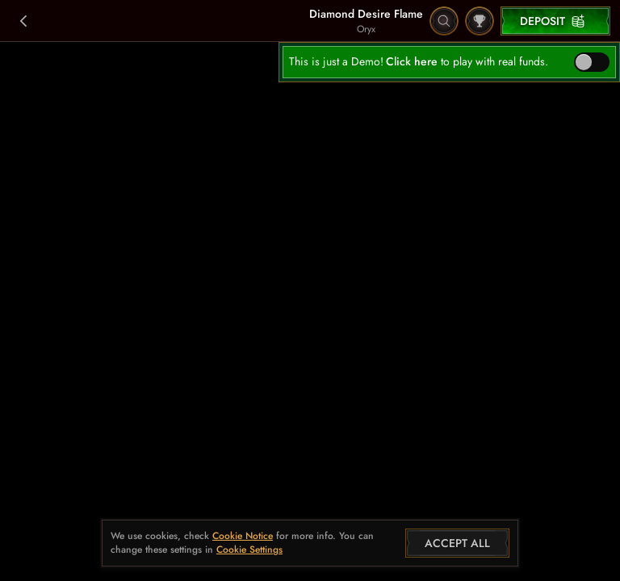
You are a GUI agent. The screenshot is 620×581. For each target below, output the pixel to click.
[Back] (24, 21)
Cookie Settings (249, 550)
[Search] (444, 21)
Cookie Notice (242, 536)
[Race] (479, 21)
